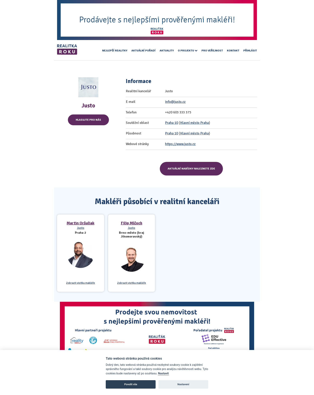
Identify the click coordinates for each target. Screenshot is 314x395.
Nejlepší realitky (114, 50)
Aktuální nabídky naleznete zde (191, 168)
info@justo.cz (175, 102)
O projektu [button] (187, 50)
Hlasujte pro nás (88, 119)
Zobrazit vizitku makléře (80, 283)
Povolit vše (130, 384)
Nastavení (183, 384)
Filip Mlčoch (131, 223)
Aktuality (167, 50)
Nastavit (163, 373)
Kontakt (233, 50)
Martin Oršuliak (80, 223)
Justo (80, 228)
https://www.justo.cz (180, 144)
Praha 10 (171, 123)
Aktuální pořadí (143, 50)
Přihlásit (250, 50)
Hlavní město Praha (194, 123)
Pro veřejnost (212, 50)
